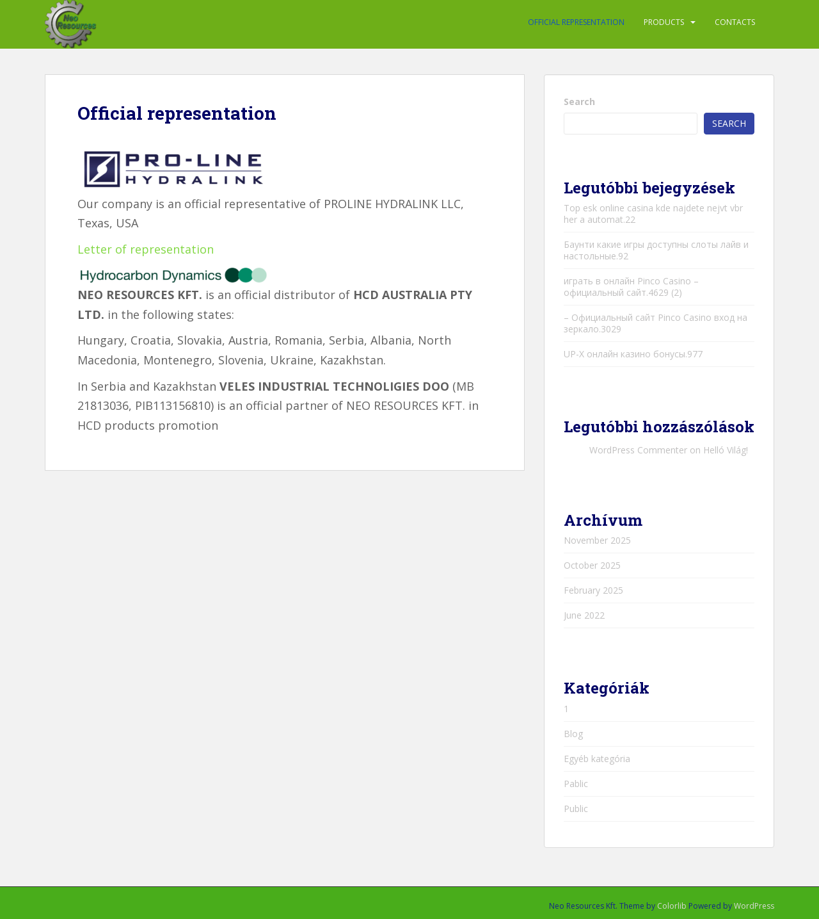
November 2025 (597, 540)
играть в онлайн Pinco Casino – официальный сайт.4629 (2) (631, 286)
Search (579, 101)
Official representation (576, 22)
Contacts (735, 22)
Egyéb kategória (597, 758)
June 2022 (584, 615)
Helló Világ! (725, 450)
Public (576, 808)
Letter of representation (145, 249)
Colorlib (672, 905)
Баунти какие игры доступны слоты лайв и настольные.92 (656, 250)
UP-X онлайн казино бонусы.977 (633, 354)
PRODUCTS (664, 22)
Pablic (576, 783)
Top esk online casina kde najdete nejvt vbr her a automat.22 (653, 213)
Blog (573, 734)
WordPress (754, 905)
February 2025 (593, 590)
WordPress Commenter (638, 450)
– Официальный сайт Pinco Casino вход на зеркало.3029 (655, 323)
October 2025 (592, 565)
